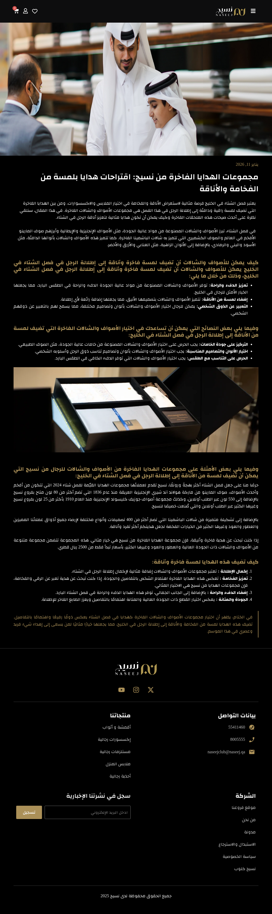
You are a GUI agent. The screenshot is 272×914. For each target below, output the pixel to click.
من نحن (249, 819)
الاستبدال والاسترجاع (237, 844)
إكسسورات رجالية (114, 739)
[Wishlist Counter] (34, 11)
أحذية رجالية (120, 776)
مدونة (250, 832)
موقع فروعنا (244, 807)
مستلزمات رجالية (115, 751)
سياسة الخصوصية (239, 856)
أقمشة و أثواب (117, 727)
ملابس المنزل (118, 764)
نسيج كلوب (245, 868)
